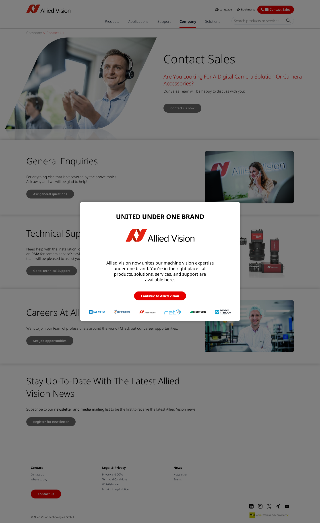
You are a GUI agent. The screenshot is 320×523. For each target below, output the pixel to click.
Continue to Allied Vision (160, 296)
